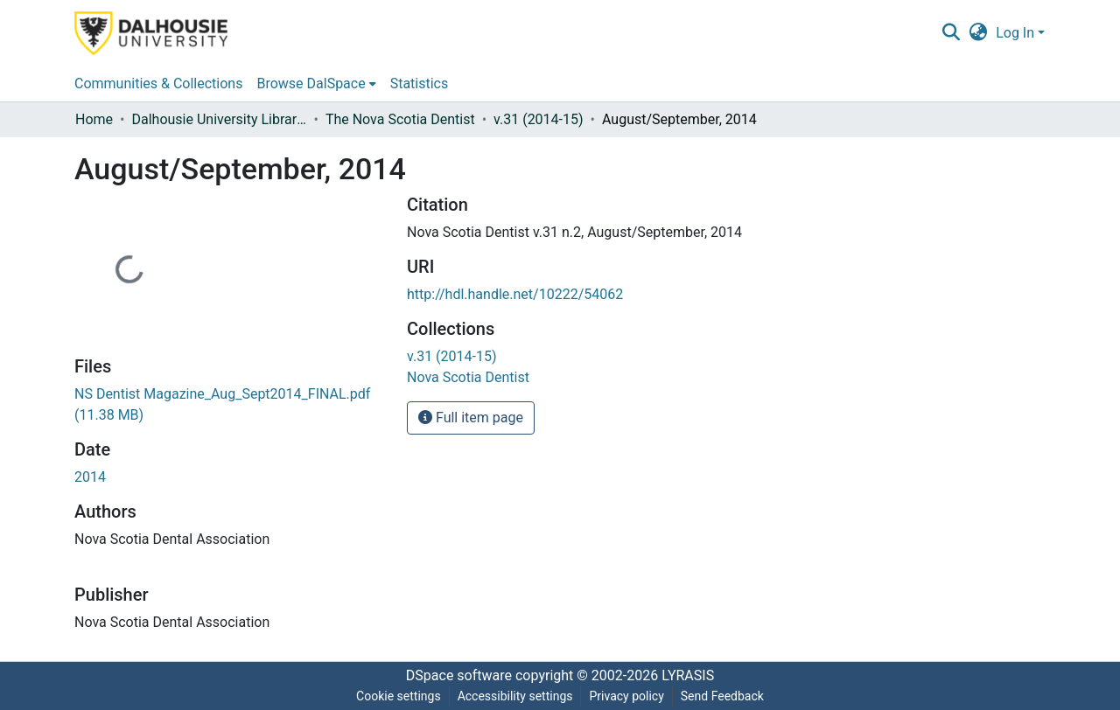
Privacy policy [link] (626, 696)
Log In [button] (1017, 32)
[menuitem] (315, 83)
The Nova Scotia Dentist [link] (400, 119)
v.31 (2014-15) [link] (539, 119)
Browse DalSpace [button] (310, 83)
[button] (951, 33)
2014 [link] (90, 477)
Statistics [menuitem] (419, 83)
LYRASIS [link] (688, 675)
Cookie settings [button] (398, 696)
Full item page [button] (470, 417)
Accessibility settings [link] (515, 696)
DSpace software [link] (459, 675)
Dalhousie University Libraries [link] (218, 119)
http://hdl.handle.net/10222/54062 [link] (515, 294)
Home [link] (94, 119)
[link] (452, 356)
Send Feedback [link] (722, 696)
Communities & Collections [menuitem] (158, 83)
